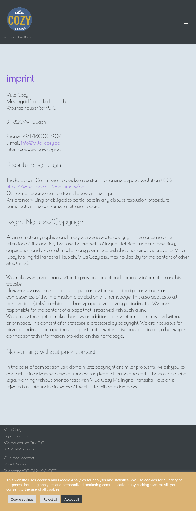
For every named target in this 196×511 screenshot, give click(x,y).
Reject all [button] (50, 499)
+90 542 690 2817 (39, 470)
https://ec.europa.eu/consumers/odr (46, 186)
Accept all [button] (71, 499)
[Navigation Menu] (186, 22)
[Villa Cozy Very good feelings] (19, 22)
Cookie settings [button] (22, 499)
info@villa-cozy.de (40, 143)
